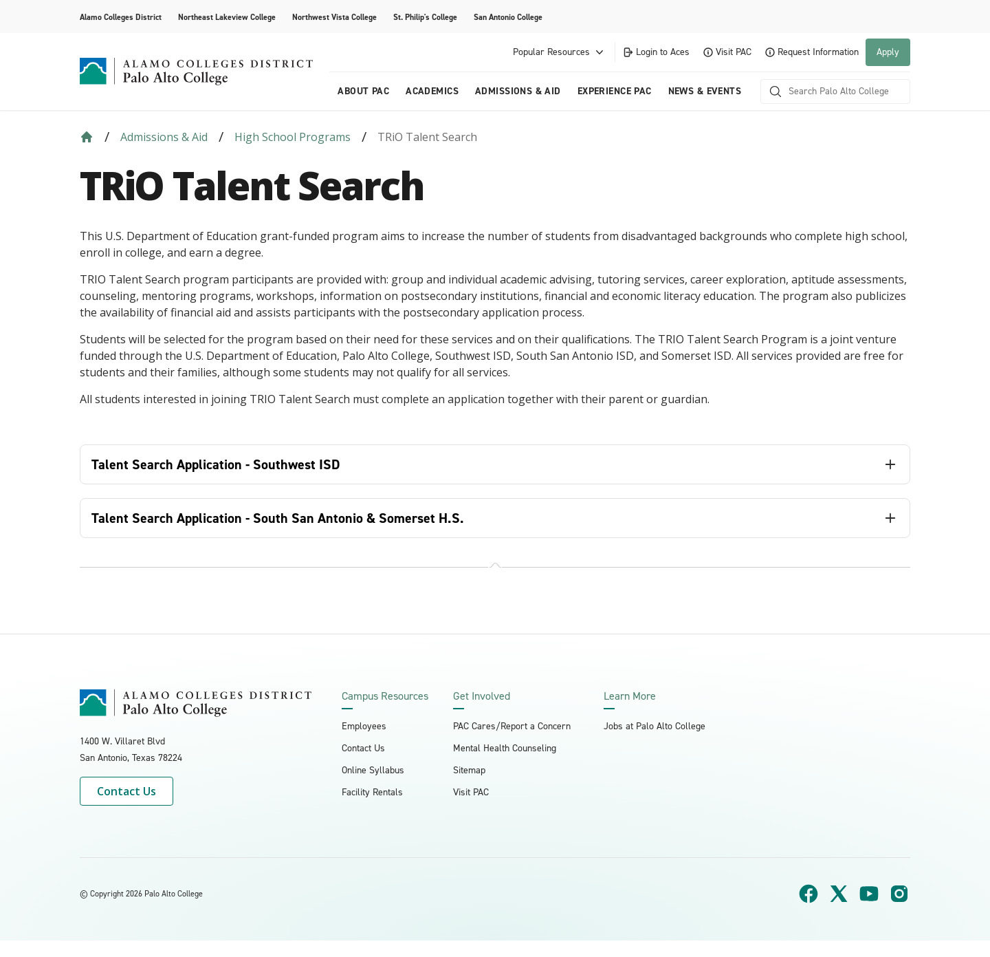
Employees (364, 726)
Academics (432, 91)
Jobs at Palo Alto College (654, 726)
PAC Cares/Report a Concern (512, 726)
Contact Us (126, 791)
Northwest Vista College (334, 17)
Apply (888, 51)
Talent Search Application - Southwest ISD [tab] (215, 464)
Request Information (812, 51)
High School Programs (292, 136)
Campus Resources (385, 696)
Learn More (630, 696)
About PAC (363, 91)
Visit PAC (727, 51)
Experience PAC (615, 91)
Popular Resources (559, 52)
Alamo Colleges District (121, 17)
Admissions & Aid (518, 91)
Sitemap (469, 770)
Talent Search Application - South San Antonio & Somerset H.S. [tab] (277, 518)
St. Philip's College (425, 17)
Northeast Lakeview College (227, 17)
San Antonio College (508, 17)
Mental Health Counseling (504, 748)
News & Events (704, 91)
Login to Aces (656, 51)
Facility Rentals (372, 792)
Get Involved (481, 696)
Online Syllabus (373, 770)
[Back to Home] (87, 137)
